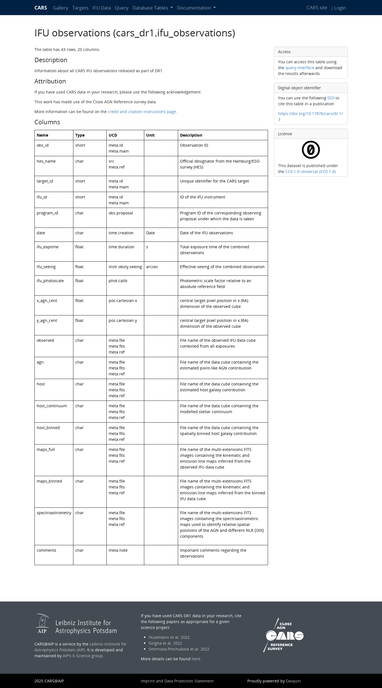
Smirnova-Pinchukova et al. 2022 (179, 649)
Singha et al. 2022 (165, 643)
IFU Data (101, 7)
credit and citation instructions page (142, 111)
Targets (80, 7)
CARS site (317, 7)
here (196, 658)
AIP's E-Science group (83, 655)
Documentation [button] (194, 7)
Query (122, 7)
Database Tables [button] (150, 7)
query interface (299, 67)
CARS (40, 7)
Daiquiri (293, 681)
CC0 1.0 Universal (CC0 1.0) (310, 171)
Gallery (60, 7)
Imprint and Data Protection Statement (177, 681)
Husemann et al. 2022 (169, 637)
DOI (330, 97)
